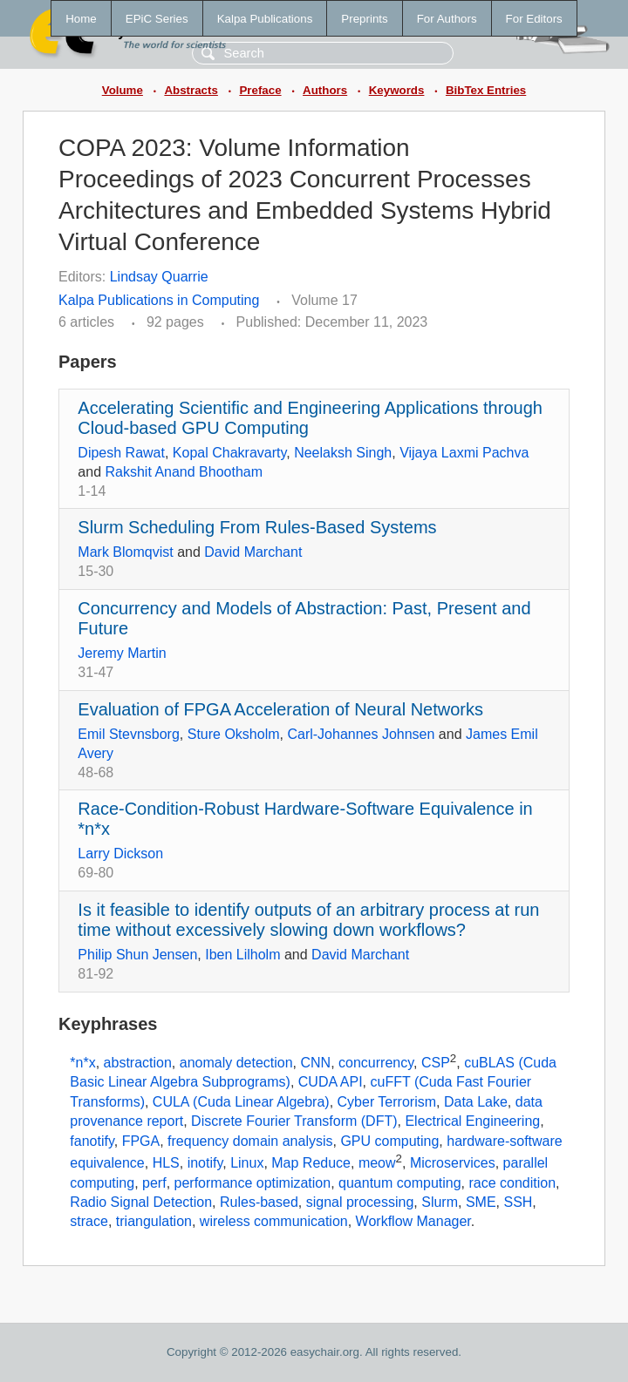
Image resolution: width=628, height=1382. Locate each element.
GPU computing (389, 1141)
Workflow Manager (413, 1221)
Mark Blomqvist (125, 552)
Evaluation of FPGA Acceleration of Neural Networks (280, 709)
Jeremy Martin (122, 653)
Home (81, 18)
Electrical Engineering (472, 1121)
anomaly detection (236, 1062)
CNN (315, 1062)
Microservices (452, 1162)
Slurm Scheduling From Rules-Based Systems (257, 527)
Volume (122, 90)
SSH (517, 1202)
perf (154, 1182)
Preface (260, 90)
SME (481, 1202)
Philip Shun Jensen (137, 954)
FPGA (141, 1141)
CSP (435, 1062)
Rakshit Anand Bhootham (184, 471)
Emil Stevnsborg (129, 734)
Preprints (364, 18)
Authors (325, 90)
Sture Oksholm (234, 734)
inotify (205, 1162)
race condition (512, 1182)
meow (377, 1162)
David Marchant (253, 552)
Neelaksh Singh (343, 452)
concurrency (375, 1062)
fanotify (91, 1141)
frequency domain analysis (249, 1141)
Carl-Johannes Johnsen (360, 734)
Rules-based (259, 1202)
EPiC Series (157, 18)
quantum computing (399, 1182)
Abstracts (190, 90)
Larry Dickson (120, 853)
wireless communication (274, 1221)
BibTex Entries (486, 90)
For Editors (534, 18)
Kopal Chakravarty (229, 452)
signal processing (360, 1202)
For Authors (447, 18)
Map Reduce (311, 1162)
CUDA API (330, 1081)
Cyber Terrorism (387, 1101)
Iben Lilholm (242, 954)
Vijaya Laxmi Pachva (464, 452)
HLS (166, 1162)
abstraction (138, 1062)
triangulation (154, 1221)
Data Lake (476, 1101)
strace (89, 1221)
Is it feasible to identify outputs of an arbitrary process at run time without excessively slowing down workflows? (308, 919)
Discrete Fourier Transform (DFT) (294, 1121)
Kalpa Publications (265, 18)
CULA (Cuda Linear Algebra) (241, 1101)
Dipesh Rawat (121, 452)
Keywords (397, 90)
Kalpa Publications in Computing (158, 300)
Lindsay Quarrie (159, 276)
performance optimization (252, 1182)
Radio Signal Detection (141, 1202)
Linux (246, 1162)
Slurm (439, 1202)
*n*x (82, 1062)
